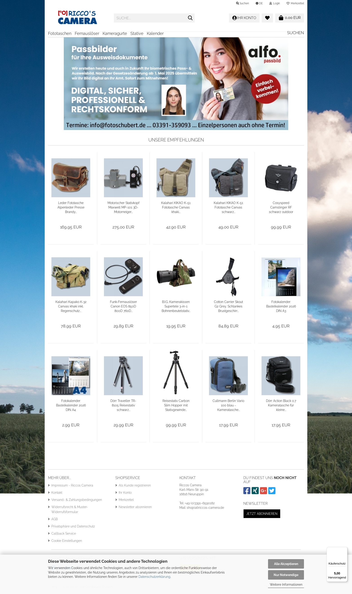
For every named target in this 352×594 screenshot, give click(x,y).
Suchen (295, 32)
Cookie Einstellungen (66, 542)
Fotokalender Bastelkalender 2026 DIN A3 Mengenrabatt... (281, 308)
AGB (54, 520)
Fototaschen (59, 33)
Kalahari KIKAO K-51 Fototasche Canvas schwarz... (228, 209)
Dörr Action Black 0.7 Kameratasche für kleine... (281, 407)
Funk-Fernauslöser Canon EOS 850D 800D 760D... (123, 308)
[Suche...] (190, 18)
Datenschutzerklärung (154, 576)
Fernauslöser (87, 33)
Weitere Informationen (286, 584)
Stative (136, 33)
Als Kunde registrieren (135, 487)
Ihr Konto (125, 494)
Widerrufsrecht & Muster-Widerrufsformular (69, 511)
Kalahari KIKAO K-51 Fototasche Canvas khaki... (176, 209)
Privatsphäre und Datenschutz (73, 528)
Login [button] (274, 3)
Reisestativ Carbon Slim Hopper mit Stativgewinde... (176, 407)
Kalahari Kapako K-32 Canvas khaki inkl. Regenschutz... (70, 308)
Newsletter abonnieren (135, 508)
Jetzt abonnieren (261, 515)
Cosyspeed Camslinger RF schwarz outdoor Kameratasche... (281, 209)
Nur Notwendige (286, 575)
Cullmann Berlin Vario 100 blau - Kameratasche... (228, 407)
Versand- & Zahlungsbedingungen (76, 501)
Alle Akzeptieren (286, 564)
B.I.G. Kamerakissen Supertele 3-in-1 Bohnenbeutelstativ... (176, 308)
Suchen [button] (242, 3)
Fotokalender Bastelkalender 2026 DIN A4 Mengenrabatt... (71, 407)
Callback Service (63, 535)
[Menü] (345, 549)
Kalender (155, 33)
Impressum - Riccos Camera (72, 487)
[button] (259, 3)
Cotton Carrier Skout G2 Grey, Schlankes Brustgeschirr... (228, 308)
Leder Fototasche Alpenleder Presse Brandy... (70, 209)
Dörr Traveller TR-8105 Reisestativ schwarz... (123, 407)
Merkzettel (295, 3)
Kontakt (56, 494)
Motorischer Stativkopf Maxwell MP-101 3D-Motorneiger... (123, 209)
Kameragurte (115, 33)
